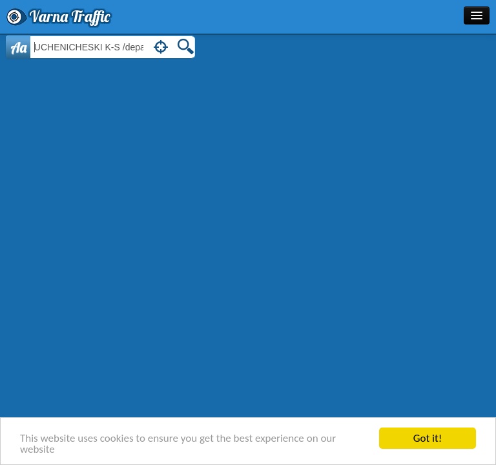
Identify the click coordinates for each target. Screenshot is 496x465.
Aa (18, 47)
